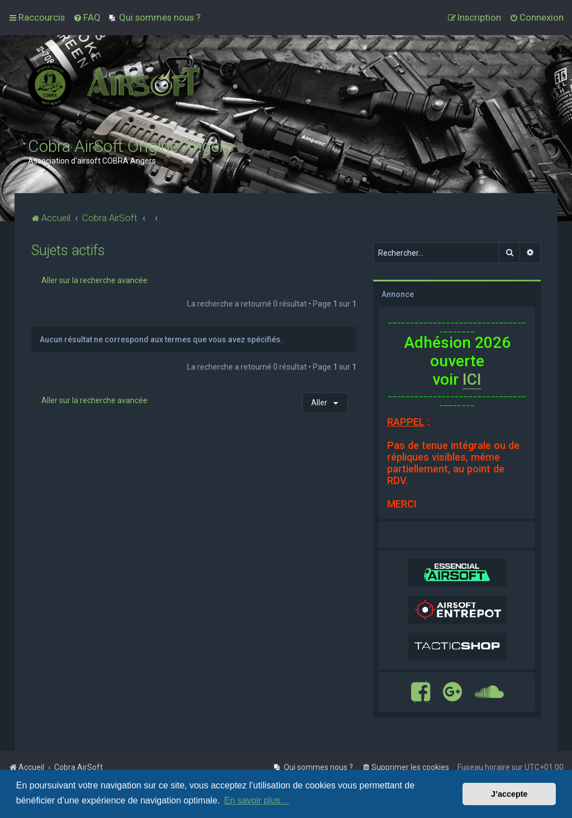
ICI (472, 379)
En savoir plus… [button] (256, 800)
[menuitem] (87, 17)
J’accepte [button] (509, 794)
